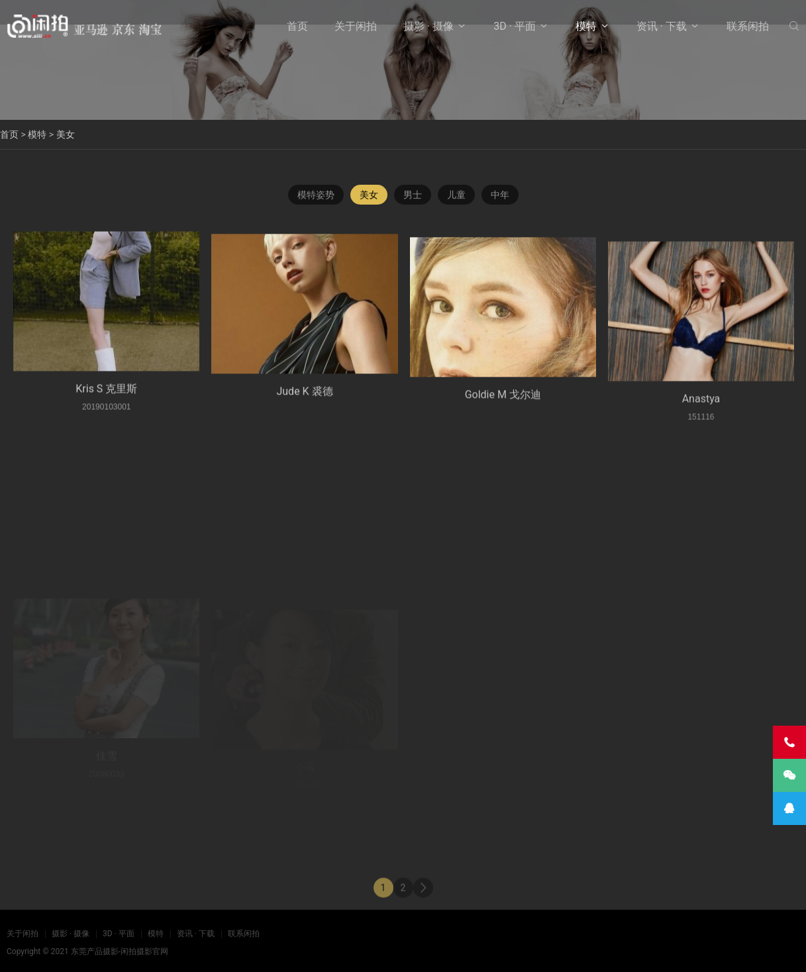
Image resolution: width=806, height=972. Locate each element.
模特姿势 (315, 196)
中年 (500, 196)
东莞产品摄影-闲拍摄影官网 (119, 951)
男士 (412, 196)
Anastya (701, 415)
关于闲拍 (355, 26)
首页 (297, 26)
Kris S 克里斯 (106, 397)
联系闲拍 (748, 26)
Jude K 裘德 (304, 402)
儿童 (456, 196)
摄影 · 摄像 (428, 26)
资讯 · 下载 (661, 26)
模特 (586, 26)
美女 (65, 134)
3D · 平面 (514, 26)
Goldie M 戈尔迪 (503, 408)
